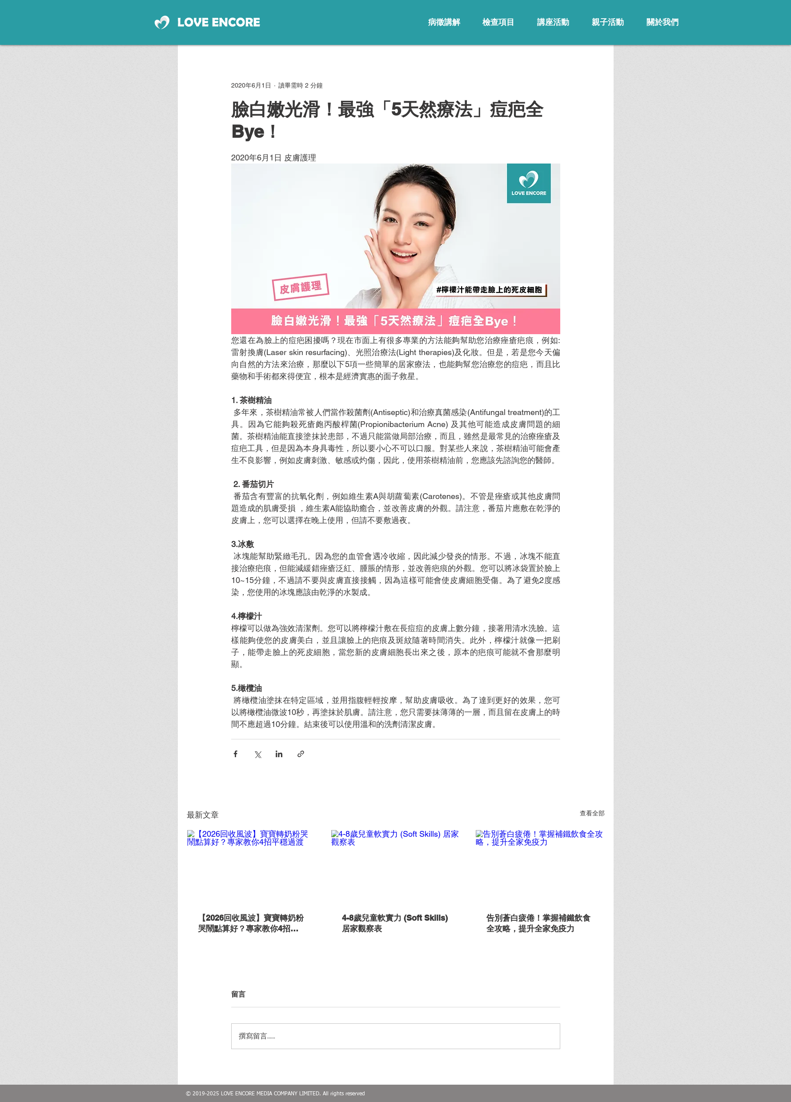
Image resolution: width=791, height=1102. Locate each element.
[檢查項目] (498, 22)
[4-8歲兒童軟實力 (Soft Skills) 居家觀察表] (395, 866)
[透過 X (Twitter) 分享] (257, 754)
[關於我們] (662, 22)
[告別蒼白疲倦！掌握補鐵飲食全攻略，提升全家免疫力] (540, 866)
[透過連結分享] (301, 754)
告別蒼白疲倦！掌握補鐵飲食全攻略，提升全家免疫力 (538, 923)
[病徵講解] (444, 22)
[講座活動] (553, 22)
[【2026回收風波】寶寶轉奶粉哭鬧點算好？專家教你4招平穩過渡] (251, 866)
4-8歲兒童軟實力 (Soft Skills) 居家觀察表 (395, 923)
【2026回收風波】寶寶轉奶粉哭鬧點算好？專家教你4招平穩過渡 (251, 923)
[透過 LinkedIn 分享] (279, 754)
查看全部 (592, 813)
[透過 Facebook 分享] (235, 754)
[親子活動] (607, 22)
